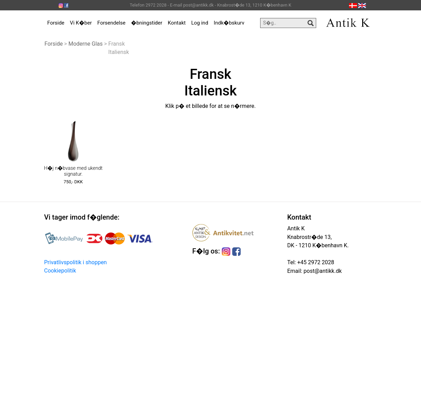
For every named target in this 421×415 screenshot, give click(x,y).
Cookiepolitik (60, 270)
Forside (56, 23)
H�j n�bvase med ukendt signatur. (73, 171)
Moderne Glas (85, 43)
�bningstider (146, 23)
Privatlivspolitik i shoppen (75, 262)
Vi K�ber (81, 23)
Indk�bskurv (229, 23)
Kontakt (177, 23)
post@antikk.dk (322, 271)
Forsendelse (111, 23)
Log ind (199, 23)
